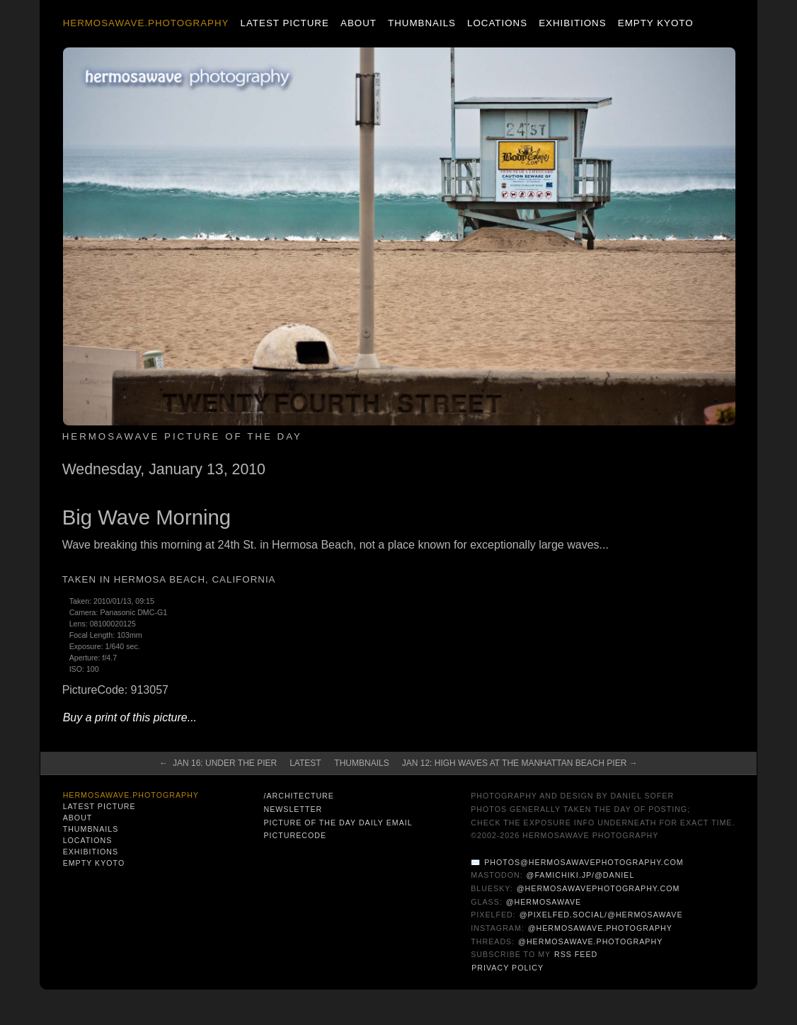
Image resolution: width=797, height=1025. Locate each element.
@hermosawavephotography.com (598, 888)
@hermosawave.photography (600, 928)
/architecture (298, 795)
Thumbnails (422, 23)
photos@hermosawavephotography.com (583, 862)
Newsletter (292, 809)
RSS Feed (575, 954)
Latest (305, 763)
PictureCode (294, 835)
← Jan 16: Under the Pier (218, 763)
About (358, 23)
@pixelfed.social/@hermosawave (601, 914)
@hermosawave (544, 902)
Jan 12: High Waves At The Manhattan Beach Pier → (520, 763)
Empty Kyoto (656, 23)
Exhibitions (572, 23)
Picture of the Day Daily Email (337, 822)
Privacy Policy (507, 967)
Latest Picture (285, 23)
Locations (497, 23)
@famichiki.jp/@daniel (581, 875)
